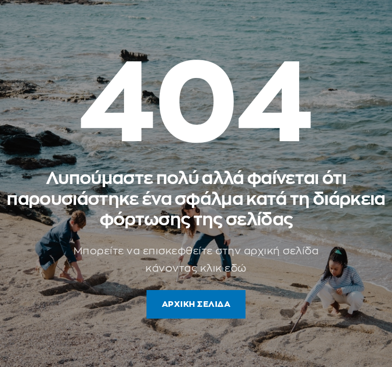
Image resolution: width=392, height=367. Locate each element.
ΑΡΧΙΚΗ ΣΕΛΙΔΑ (196, 304)
